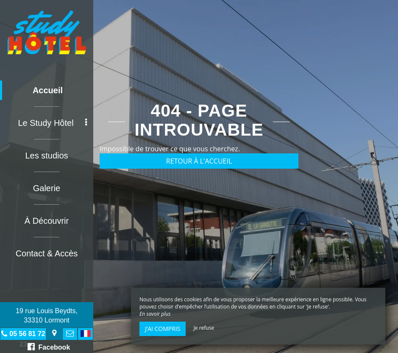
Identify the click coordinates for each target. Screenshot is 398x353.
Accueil (48, 90)
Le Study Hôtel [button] (52, 123)
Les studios (46, 155)
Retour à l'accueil (199, 161)
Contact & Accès (47, 253)
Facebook (49, 346)
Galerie (46, 188)
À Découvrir (47, 220)
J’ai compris (162, 329)
